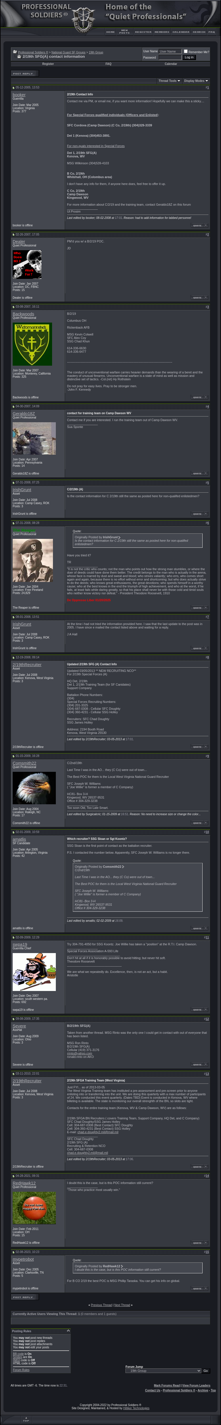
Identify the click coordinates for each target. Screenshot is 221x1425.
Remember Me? (196, 52)
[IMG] (16, 1360)
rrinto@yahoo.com (79, 1053)
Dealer (19, 241)
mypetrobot (23, 1259)
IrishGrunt (22, 489)
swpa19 (20, 944)
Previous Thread (101, 1305)
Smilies (17, 1357)
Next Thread (122, 1305)
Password (149, 57)
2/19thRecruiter (27, 664)
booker (19, 94)
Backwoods (23, 314)
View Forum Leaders (196, 1385)
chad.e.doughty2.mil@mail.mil (97, 1132)
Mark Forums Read (167, 1385)
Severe (19, 1026)
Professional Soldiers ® (33, 52)
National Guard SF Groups (68, 52)
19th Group (96, 52)
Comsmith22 (24, 763)
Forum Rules (21, 1370)
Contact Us (152, 1390)
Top (213, 1390)
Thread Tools (167, 80)
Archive (203, 1390)
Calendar (171, 63)
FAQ (109, 63)
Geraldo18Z (24, 413)
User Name (150, 51)
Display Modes (194, 80)
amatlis (19, 839)
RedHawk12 (24, 1183)
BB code (18, 1353)
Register (48, 63)
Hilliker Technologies (136, 1408)
